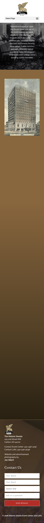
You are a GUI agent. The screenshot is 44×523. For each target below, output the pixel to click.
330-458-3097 (30, 447)
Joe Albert (9, 460)
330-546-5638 (23, 449)
